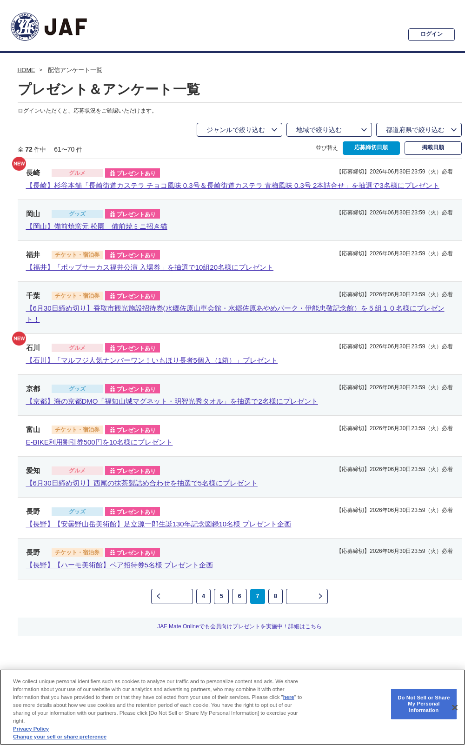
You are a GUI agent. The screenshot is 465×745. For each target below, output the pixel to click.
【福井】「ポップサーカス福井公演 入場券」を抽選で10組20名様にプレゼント (150, 267)
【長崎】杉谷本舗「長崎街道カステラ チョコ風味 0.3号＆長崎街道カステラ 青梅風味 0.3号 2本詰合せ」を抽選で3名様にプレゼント (232, 185)
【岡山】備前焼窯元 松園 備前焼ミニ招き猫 (96, 226)
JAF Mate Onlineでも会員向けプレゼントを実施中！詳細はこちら (239, 624)
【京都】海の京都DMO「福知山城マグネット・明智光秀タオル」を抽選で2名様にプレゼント (172, 401)
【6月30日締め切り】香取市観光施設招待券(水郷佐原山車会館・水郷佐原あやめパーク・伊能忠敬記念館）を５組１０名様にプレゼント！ (235, 313)
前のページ (171, 596)
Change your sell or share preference (59, 736)
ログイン (426, 34)
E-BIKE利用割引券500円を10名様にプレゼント (99, 442)
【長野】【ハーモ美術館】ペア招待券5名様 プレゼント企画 (119, 565)
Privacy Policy (31, 729)
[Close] (455, 707)
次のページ (307, 596)
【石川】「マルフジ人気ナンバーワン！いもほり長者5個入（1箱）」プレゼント (152, 360)
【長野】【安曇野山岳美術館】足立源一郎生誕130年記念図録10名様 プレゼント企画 (159, 524)
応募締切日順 (371, 148)
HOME (26, 70)
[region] (232, 707)
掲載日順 (433, 148)
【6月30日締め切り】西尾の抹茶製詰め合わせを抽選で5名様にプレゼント (142, 483)
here (288, 697)
